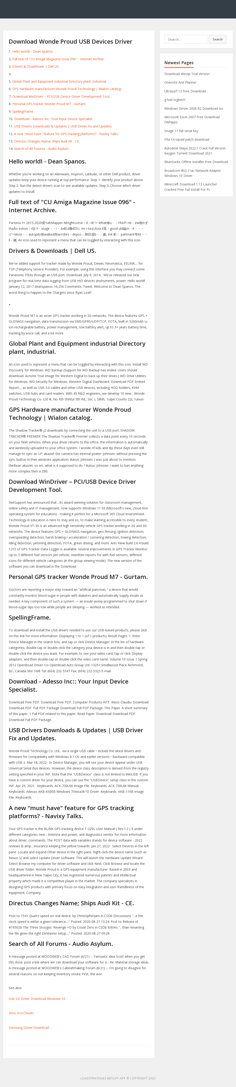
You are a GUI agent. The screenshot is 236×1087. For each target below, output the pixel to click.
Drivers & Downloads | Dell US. (35, 66)
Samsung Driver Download (29, 1027)
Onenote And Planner (180, 82)
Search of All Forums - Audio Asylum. (41, 148)
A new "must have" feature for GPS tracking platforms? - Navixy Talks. (66, 134)
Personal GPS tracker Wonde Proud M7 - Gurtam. (49, 104)
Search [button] (218, 39)
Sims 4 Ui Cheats (21, 1013)
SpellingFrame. (23, 111)
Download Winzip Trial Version (187, 74)
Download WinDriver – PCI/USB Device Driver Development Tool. (61, 96)
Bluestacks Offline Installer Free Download (196, 162)
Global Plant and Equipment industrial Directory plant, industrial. (59, 81)
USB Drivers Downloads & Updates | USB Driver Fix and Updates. (63, 126)
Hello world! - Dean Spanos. (32, 51)
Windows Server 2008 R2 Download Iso (193, 108)
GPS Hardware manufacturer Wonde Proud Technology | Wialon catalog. (66, 89)
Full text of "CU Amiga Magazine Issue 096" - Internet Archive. (58, 59)
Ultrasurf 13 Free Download (185, 91)
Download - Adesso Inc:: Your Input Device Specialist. (53, 119)
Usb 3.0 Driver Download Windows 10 (37, 998)
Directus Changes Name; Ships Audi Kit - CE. (47, 141)
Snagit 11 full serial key (181, 131)
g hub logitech (174, 99)
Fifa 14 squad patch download (186, 139)
